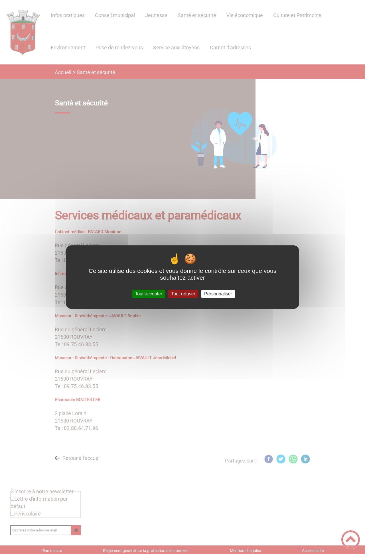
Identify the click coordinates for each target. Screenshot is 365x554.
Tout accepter (148, 293)
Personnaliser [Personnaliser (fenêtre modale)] (218, 293)
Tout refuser (183, 293)
